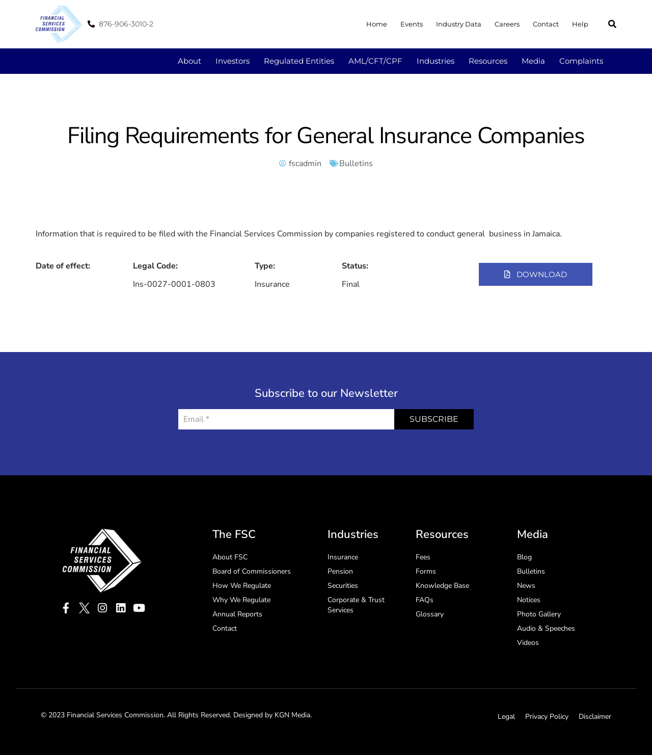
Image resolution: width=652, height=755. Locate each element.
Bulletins (356, 163)
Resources (488, 61)
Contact (546, 24)
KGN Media (292, 715)
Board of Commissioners (251, 571)
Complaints (581, 61)
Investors (232, 61)
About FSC (230, 557)
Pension (340, 571)
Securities (343, 585)
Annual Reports (237, 614)
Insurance (343, 557)
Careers (507, 24)
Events (411, 24)
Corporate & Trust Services (356, 605)
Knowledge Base (442, 585)
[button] (612, 24)
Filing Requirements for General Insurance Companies (326, 135)
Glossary (430, 614)
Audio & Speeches (546, 628)
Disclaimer (595, 716)
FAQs (424, 600)
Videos (528, 643)
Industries (435, 61)
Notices (528, 600)
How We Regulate (241, 585)
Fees (423, 557)
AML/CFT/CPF (375, 61)
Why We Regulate (241, 600)
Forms (426, 571)
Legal (506, 716)
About (189, 61)
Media (533, 61)
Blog (524, 557)
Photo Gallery (539, 614)
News (526, 585)
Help (580, 24)
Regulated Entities (299, 61)
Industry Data (458, 24)
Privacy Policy (546, 716)
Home (376, 24)
